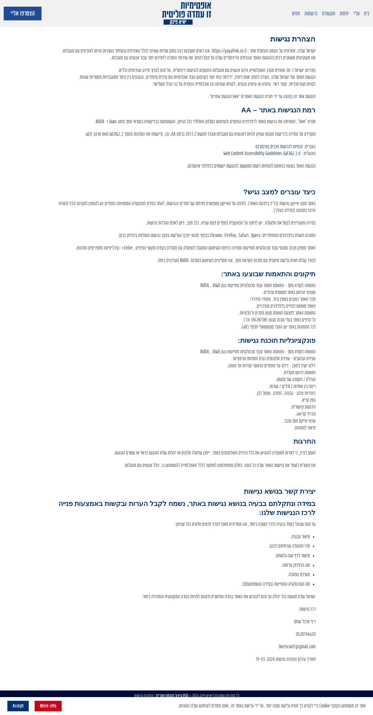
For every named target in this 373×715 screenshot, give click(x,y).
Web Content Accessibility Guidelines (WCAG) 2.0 (262, 153)
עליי (356, 13)
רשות (257, 166)
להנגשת (232, 166)
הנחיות (298, 146)
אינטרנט (194, 166)
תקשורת (328, 13)
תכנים (274, 146)
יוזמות (344, 13)
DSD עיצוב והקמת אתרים (172, 696)
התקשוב (245, 166)
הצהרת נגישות (143, 696)
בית (366, 13)
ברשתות (311, 13)
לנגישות (286, 146)
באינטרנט (262, 146)
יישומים (219, 166)
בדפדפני (207, 166)
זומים (296, 13)
